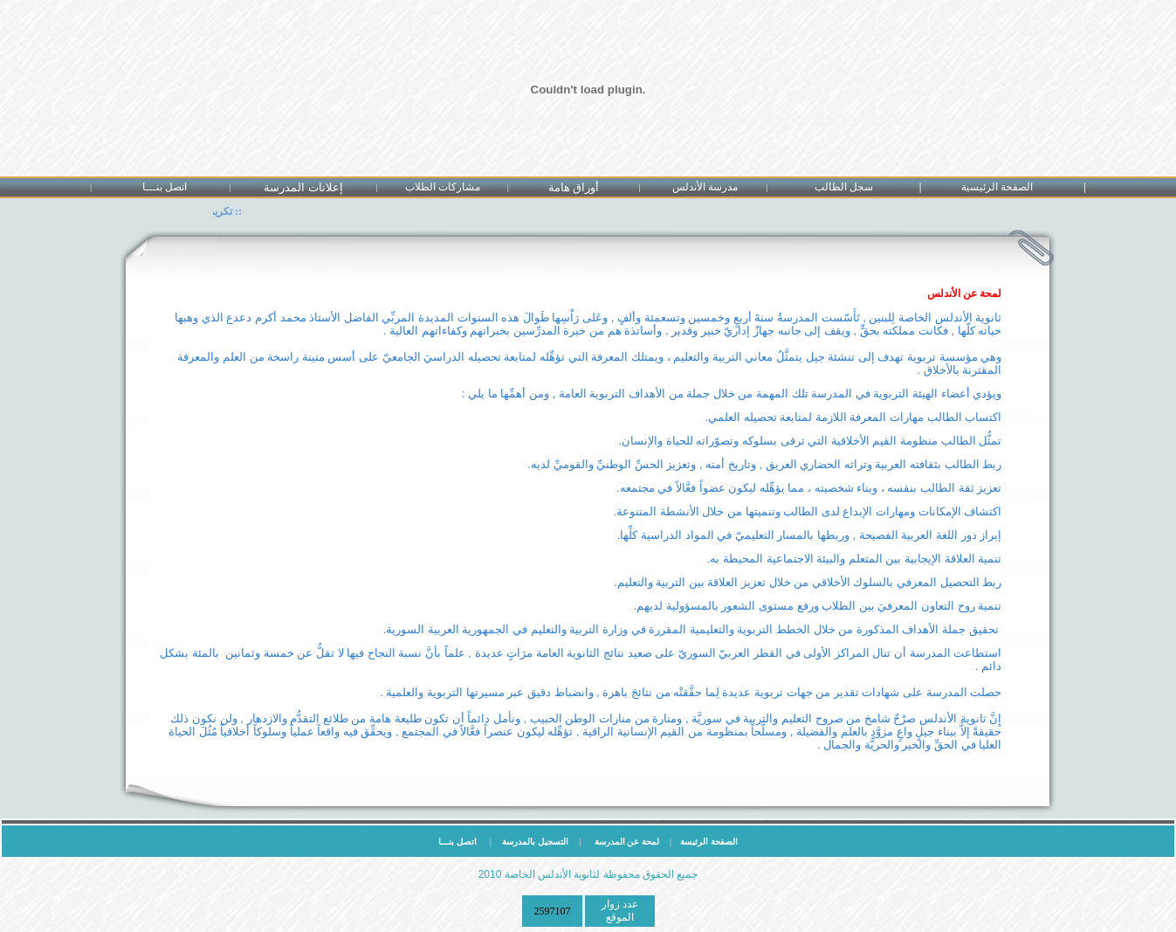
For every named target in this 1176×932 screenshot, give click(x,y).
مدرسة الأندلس (705, 187)
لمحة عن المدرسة (628, 841)
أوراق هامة (573, 187)
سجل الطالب (844, 187)
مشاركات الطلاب (442, 187)
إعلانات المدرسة (303, 187)
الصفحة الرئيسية (997, 187)
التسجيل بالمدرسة (535, 841)
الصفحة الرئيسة (704, 841)
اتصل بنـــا (164, 187)
